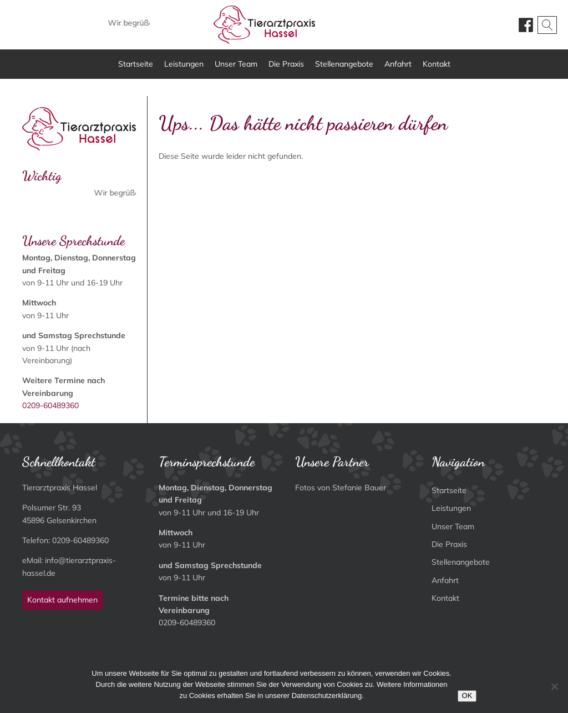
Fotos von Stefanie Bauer (340, 488)
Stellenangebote (344, 64)
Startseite (135, 64)
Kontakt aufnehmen (62, 600)
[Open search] (547, 25)
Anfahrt (398, 64)
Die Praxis (286, 64)
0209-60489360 (50, 405)
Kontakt (436, 64)
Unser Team (236, 64)
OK (467, 695)
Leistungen (184, 64)
